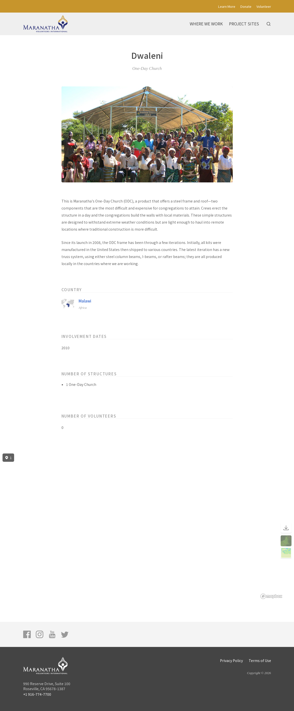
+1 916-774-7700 (37, 694)
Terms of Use (260, 660)
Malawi (85, 300)
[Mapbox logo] (271, 596)
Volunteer (263, 6)
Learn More (226, 6)
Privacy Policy (231, 660)
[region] (147, 526)
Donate (245, 6)
